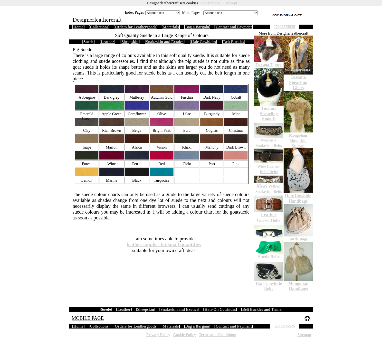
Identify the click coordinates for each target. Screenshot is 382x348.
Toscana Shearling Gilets (298, 82)
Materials (171, 326)
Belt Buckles (233, 42)
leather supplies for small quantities (164, 244)
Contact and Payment (234, 326)
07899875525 (284, 326)
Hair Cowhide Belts (269, 286)
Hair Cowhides (203, 42)
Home (78, 326)
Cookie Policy (184, 335)
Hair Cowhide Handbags (298, 198)
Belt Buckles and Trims (261, 309)
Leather (124, 309)
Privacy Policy (158, 335)
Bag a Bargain (197, 326)
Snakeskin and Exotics (179, 309)
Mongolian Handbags (298, 286)
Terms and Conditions (217, 335)
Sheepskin (145, 309)
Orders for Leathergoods (135, 326)
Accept (231, 3)
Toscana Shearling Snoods (269, 113)
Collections (99, 326)
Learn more (210, 3)
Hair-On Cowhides (220, 309)
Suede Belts (269, 256)
